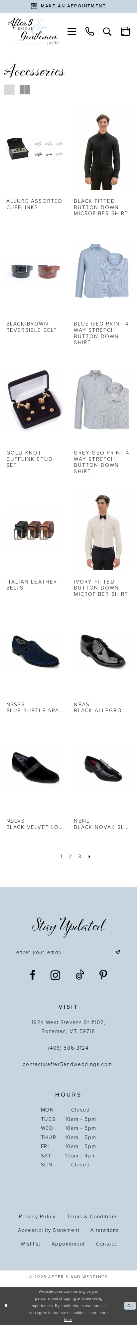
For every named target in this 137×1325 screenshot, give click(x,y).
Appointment (68, 1244)
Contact (106, 1244)
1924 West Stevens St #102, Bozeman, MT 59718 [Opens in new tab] (69, 1027)
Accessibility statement (48, 1231)
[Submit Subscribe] (118, 952)
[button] (72, 31)
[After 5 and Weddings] (34, 31)
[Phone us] (90, 31)
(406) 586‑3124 (68, 1048)
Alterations (104, 1231)
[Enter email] (68, 952)
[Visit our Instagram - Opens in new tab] (56, 976)
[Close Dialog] (6, 1306)
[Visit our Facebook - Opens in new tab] (33, 976)
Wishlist (31, 1244)
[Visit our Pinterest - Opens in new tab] (103, 976)
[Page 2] (70, 857)
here (68, 1320)
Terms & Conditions (92, 1217)
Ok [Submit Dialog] (130, 1305)
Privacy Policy (37, 1217)
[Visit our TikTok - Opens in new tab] (80, 976)
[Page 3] (80, 857)
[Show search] (107, 31)
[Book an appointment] (68, 6)
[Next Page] (90, 857)
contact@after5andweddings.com (68, 1065)
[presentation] (34, 149)
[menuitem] (72, 31)
